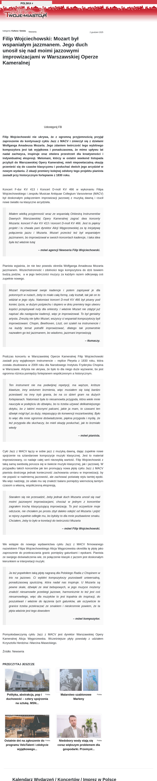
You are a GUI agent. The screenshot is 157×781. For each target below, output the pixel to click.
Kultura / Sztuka (19, 31)
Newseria (32, 32)
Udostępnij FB (53, 127)
